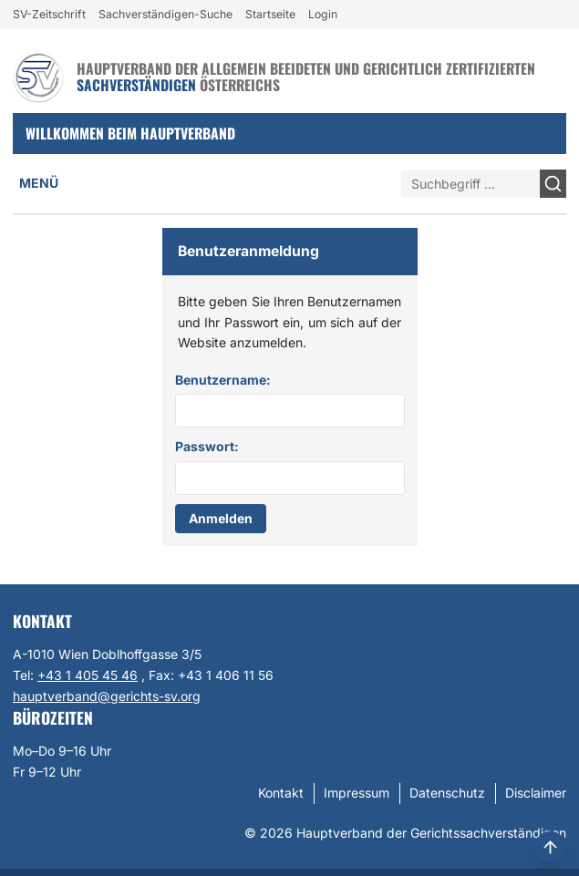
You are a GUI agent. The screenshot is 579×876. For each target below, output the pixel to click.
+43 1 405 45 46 (87, 675)
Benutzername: (223, 379)
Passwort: (207, 446)
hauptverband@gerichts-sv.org (107, 696)
